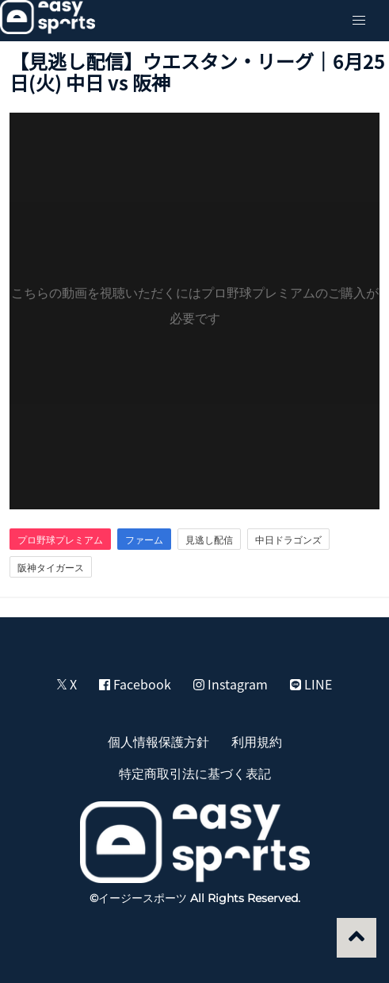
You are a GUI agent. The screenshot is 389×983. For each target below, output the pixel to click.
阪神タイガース (50, 567)
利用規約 (256, 741)
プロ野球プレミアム (60, 539)
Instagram (230, 683)
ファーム (144, 539)
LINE (311, 683)
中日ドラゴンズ (288, 539)
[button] (358, 20)
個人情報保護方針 (158, 741)
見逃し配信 (209, 539)
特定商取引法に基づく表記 (195, 772)
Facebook (135, 683)
